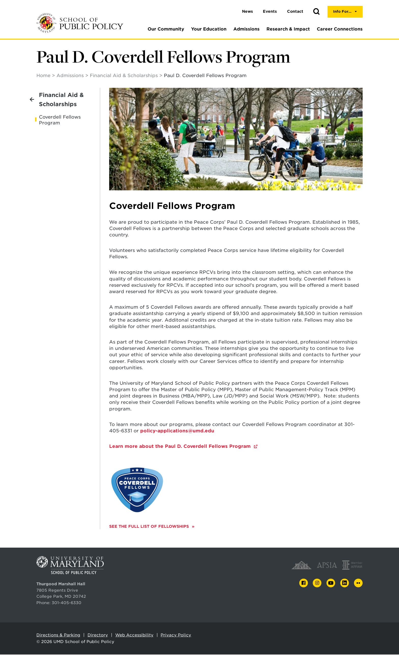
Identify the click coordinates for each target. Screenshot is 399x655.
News (247, 11)
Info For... (342, 11)
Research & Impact (288, 29)
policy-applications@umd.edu (177, 431)
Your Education (208, 29)
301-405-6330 (66, 603)
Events (270, 11)
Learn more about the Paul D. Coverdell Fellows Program (180, 446)
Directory (98, 635)
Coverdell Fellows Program (60, 120)
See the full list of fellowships (149, 526)
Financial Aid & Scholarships (124, 76)
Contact (295, 11)
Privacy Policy (176, 635)
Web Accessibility (134, 635)
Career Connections (340, 29)
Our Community (166, 29)
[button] (316, 11)
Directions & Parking (58, 635)
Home (43, 76)
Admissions (246, 29)
